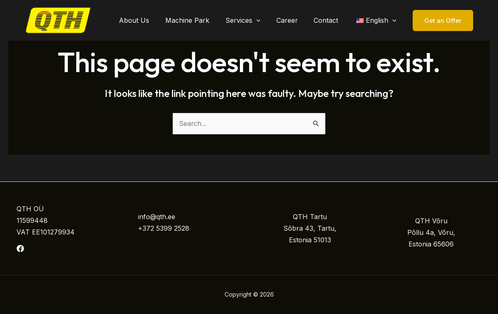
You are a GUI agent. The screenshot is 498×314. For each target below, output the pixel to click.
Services (252, 20)
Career (294, 20)
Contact (330, 20)
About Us (149, 20)
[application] (266, 20)
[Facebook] (20, 248)
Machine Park (200, 20)
